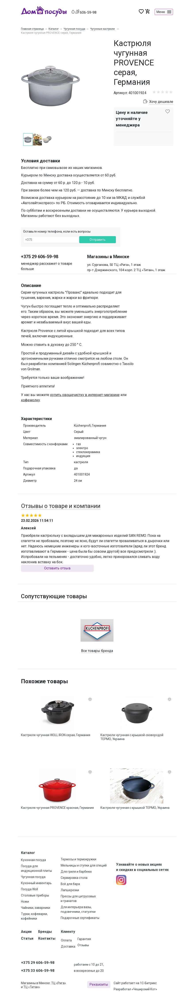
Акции (26, 932)
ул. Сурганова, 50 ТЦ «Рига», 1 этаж (114, 265)
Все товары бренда (97, 651)
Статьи (27, 938)
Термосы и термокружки (78, 859)
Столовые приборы (35, 895)
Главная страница (32, 28)
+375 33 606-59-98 (38, 970)
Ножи (25, 901)
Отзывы (83, 945)
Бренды (45, 932)
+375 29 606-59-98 (39, 256)
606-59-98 (88, 12)
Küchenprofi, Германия (90, 426)
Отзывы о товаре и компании (60, 506)
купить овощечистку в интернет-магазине (85, 395)
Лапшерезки (70, 890)
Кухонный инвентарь (36, 883)
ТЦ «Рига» (58, 983)
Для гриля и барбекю (76, 871)
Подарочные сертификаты (80, 918)
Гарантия (84, 939)
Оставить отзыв (57, 568)
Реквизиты (98, 984)
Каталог (54, 28)
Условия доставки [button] (40, 161)
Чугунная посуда (74, 28)
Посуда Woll (29, 889)
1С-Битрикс (148, 983)
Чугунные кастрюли (102, 28)
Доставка (68, 946)
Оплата (66, 940)
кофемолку (30, 400)
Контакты (46, 938)
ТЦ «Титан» (31, 987)
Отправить (97, 240)
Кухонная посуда (33, 860)
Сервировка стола (74, 878)
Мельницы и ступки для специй (84, 865)
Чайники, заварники (35, 907)
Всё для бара (70, 884)
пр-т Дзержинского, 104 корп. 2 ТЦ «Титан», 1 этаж (126, 270)
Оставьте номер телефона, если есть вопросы (56, 231)
